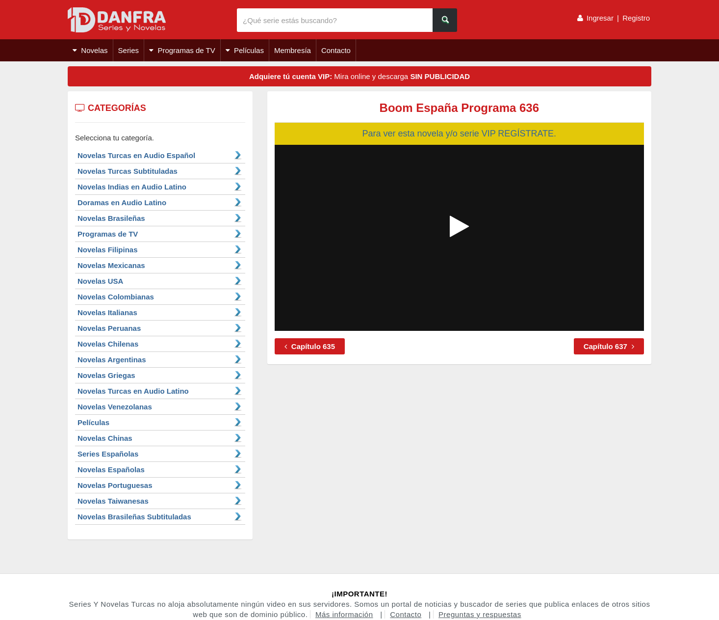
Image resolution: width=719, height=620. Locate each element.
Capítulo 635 (309, 346)
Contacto (336, 50)
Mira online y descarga (359, 76)
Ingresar (600, 18)
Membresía (292, 50)
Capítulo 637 (609, 346)
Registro (636, 18)
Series (128, 50)
